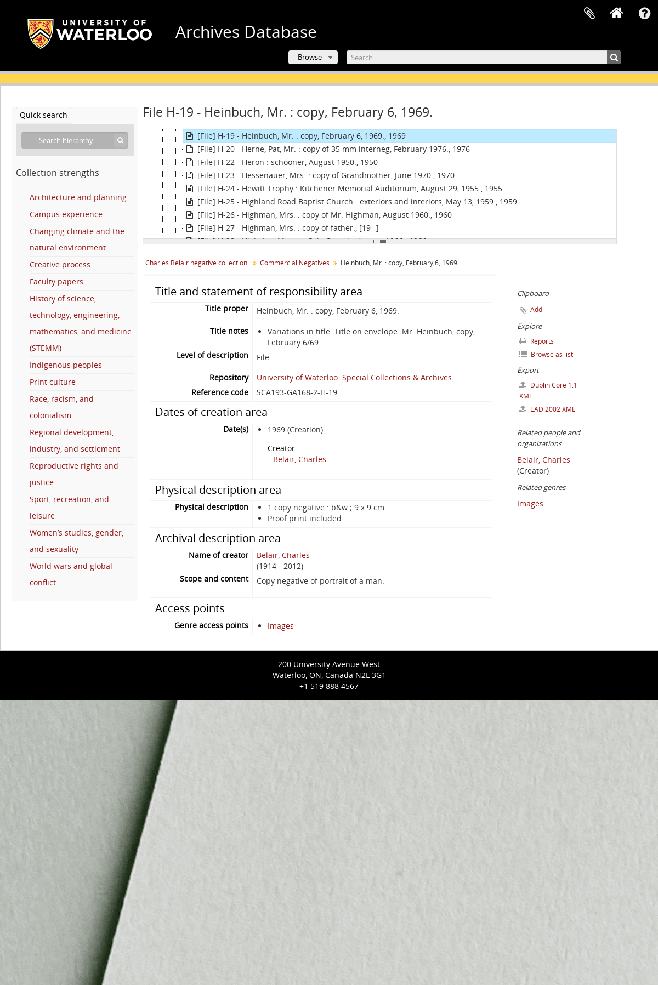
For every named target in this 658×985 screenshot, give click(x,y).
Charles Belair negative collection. (197, 262)
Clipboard (589, 13)
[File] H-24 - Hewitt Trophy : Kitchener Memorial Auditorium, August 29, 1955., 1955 (342, 188)
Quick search (43, 115)
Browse (310, 57)
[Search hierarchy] (74, 140)
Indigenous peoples (66, 365)
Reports (536, 341)
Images (281, 625)
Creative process (60, 264)
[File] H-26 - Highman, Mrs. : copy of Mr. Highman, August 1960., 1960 (317, 214)
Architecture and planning (78, 197)
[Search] (484, 57)
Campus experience (66, 214)
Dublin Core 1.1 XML (548, 390)
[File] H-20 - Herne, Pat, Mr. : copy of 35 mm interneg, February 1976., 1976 (326, 149)
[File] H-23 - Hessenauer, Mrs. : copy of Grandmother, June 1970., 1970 (319, 175)
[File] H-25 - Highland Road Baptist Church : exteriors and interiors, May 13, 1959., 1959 (350, 201)
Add (536, 309)
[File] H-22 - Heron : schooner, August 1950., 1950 (280, 162)
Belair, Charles (299, 459)
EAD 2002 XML (547, 409)
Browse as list (546, 354)
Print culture (53, 382)
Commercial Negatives (295, 262)
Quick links (644, 13)
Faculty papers (56, 281)
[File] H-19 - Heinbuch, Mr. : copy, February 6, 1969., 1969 (294, 136)
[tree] (379, 184)
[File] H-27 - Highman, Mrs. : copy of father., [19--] (281, 228)
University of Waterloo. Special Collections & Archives (354, 377)
